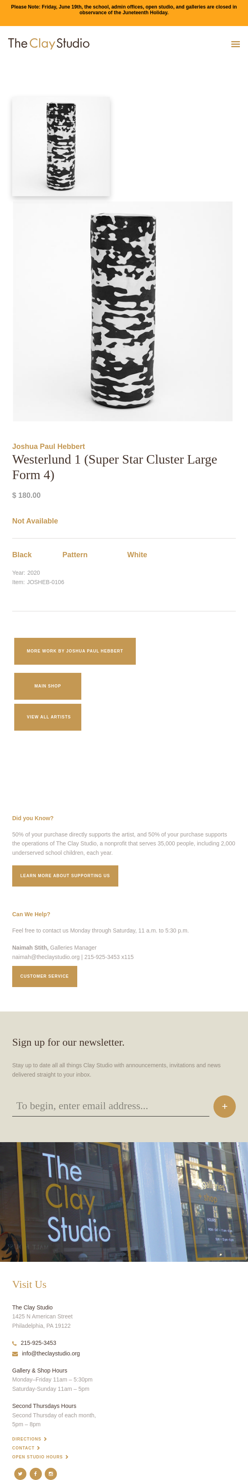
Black (22, 555)
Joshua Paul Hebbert (48, 446)
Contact (23, 1448)
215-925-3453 (34, 1343)
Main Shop (48, 686)
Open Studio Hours (37, 1457)
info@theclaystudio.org (46, 1353)
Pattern (75, 555)
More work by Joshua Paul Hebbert (75, 651)
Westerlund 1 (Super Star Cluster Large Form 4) (39, 64)
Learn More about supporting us (65, 876)
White (137, 555)
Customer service (44, 976)
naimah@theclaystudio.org (46, 957)
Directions (26, 1439)
